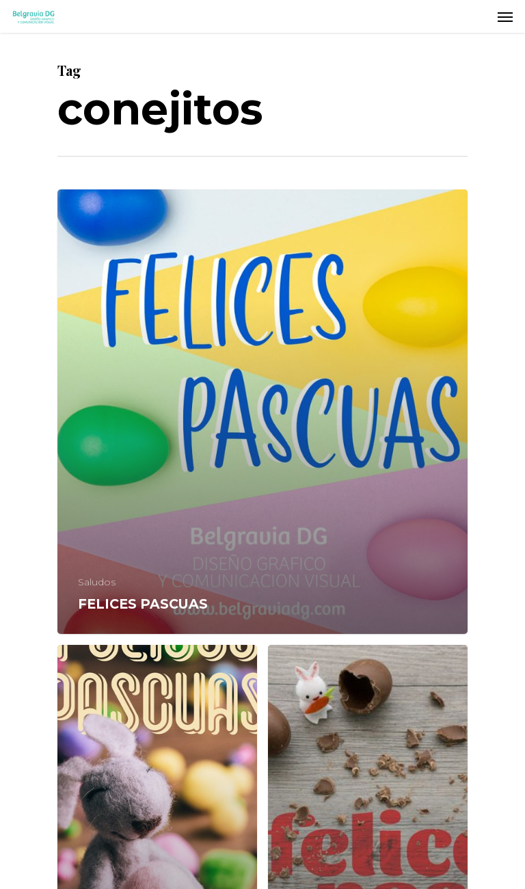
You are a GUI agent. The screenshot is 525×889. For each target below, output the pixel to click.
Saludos (97, 582)
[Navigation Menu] (505, 16)
